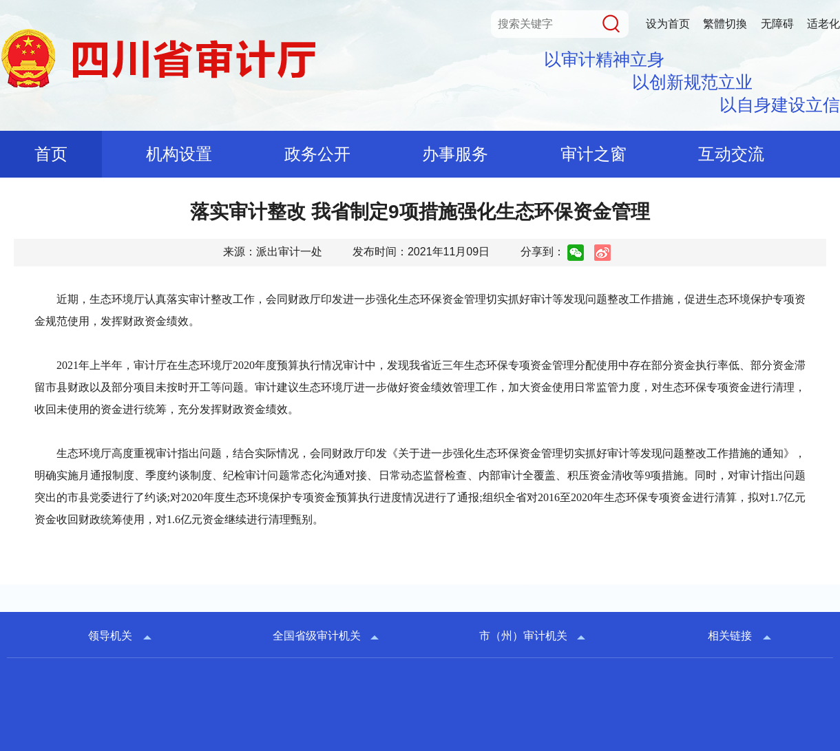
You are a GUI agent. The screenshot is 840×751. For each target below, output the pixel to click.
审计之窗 (593, 154)
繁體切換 (725, 24)
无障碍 (777, 24)
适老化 (823, 24)
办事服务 (455, 154)
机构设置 (179, 154)
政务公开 (317, 154)
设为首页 (668, 24)
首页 (50, 154)
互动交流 (731, 154)
